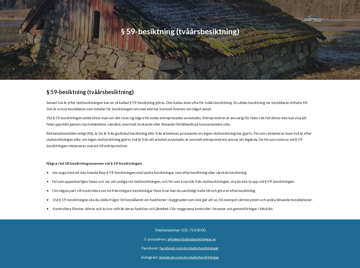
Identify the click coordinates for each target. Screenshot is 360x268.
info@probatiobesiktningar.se (191, 239)
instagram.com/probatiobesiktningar (189, 257)
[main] (180, 40)
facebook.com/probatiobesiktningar (189, 248)
